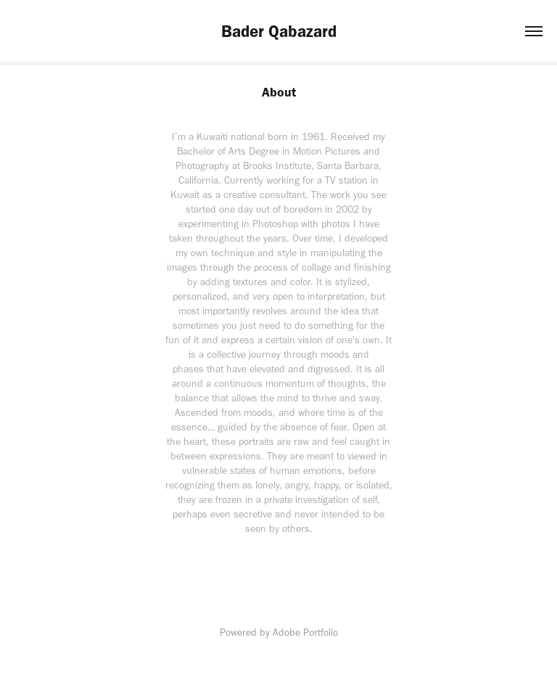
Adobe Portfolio (305, 632)
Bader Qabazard (279, 31)
